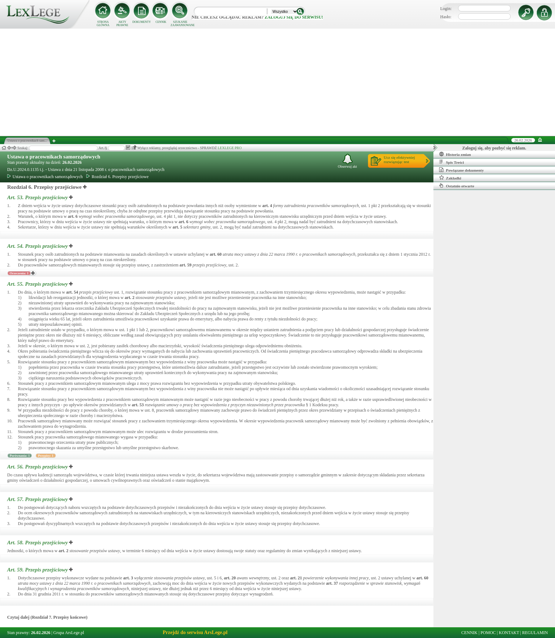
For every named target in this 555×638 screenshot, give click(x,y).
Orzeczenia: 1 (19, 273)
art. (267, 205)
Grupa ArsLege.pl (68, 632)
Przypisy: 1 (45, 455)
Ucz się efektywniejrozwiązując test (399, 159)
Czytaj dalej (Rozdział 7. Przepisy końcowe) (47, 617)
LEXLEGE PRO (230, 148)
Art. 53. (38, 197)
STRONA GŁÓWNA (103, 23)
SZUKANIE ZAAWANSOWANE (180, 23)
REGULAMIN (535, 632)
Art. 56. (38, 467)
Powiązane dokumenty (461, 169)
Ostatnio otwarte (456, 185)
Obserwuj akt (347, 161)
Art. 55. (38, 284)
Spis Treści (451, 162)
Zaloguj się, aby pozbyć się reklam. (494, 148)
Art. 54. (38, 246)
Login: (446, 8)
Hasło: (445, 16)
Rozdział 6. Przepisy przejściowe (117, 176)
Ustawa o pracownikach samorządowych (53, 157)
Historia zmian (455, 154)
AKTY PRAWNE (122, 23)
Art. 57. (38, 499)
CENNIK (161, 22)
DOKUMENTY (141, 22)
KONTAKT (509, 632)
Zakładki (450, 177)
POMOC (488, 632)
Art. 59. (38, 570)
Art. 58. (38, 542)
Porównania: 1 (20, 455)
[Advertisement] (277, 82)
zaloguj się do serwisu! (294, 17)
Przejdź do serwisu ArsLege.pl (195, 632)
